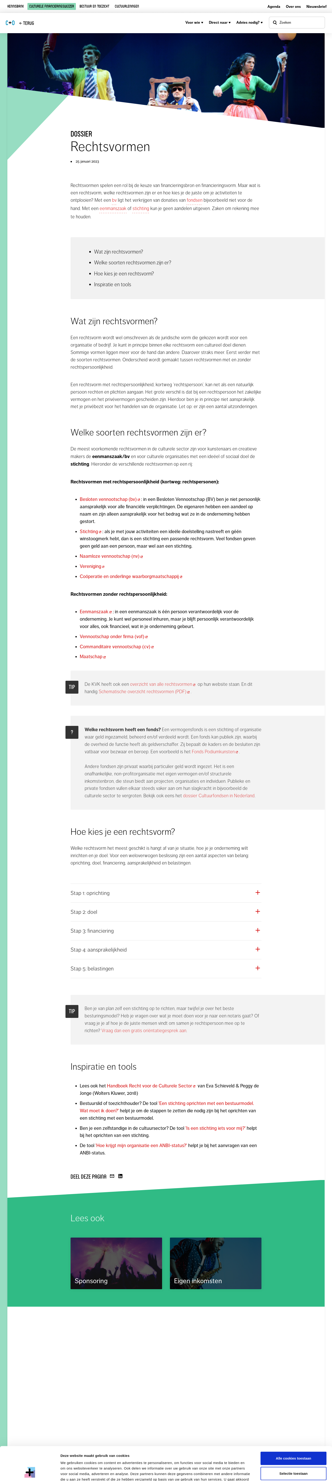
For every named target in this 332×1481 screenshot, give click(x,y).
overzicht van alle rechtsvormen (163, 684)
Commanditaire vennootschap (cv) (117, 646)
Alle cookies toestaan (293, 1426)
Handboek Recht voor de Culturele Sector (151, 1086)
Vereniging (93, 566)
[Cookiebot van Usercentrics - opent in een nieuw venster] (30, 1472)
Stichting (91, 531)
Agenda (273, 6)
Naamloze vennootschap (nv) (112, 556)
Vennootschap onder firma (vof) (114, 636)
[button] (166, 893)
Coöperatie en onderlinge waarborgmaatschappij (131, 576)
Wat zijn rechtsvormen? (118, 252)
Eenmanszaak (96, 611)
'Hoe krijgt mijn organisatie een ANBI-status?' (141, 1145)
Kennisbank (15, 6)
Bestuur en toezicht (94, 6)
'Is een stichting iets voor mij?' (216, 1128)
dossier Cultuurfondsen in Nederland (219, 795)
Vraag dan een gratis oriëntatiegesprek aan (143, 1030)
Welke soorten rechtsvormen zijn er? (132, 263)
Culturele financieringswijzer (51, 6)
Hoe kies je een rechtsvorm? (124, 274)
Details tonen (249, 1472)
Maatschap (93, 656)
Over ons (293, 6)
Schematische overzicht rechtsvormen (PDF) (145, 691)
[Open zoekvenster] (297, 22)
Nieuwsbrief (316, 6)
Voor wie (194, 22)
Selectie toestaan (293, 1442)
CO (10, 23)
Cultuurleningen (127, 6)
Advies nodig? (249, 22)
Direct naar (220, 22)
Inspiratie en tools (112, 284)
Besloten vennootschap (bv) (110, 499)
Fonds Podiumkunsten (215, 751)
